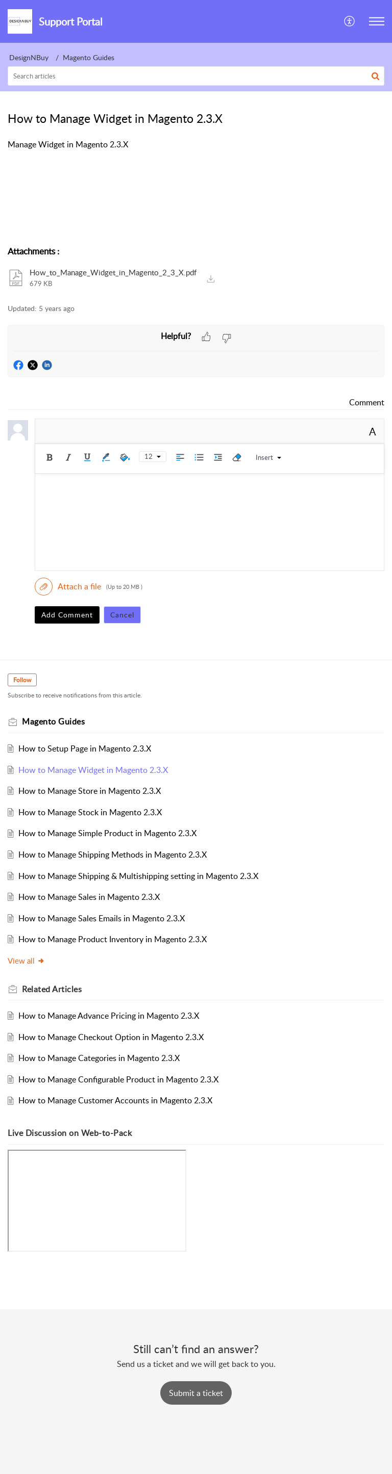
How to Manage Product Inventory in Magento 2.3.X (112, 939)
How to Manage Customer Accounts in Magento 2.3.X (115, 1100)
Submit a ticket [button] (196, 1393)
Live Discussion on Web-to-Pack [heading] (70, 1133)
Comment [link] (366, 402)
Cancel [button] (122, 614)
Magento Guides (88, 57)
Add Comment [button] (67, 614)
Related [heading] (52, 989)
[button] (349, 21)
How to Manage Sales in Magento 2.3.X (89, 896)
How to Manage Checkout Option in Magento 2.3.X (111, 1037)
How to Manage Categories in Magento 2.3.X (99, 1058)
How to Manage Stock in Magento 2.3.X (90, 812)
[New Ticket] (196, 1393)
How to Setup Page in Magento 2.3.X (84, 748)
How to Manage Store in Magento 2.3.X (89, 790)
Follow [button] (22, 680)
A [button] (372, 431)
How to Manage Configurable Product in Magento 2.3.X (118, 1079)
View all (26, 960)
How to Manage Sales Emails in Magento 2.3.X (101, 918)
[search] (196, 76)
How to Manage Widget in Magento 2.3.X (93, 769)
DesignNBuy (28, 57)
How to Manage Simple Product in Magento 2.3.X (107, 833)
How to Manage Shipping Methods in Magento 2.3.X (112, 854)
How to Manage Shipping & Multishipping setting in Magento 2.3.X (138, 876)
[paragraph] (196, 144)
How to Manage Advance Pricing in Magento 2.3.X (108, 1015)
